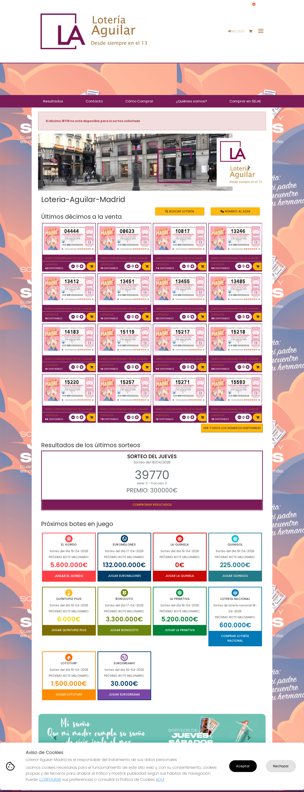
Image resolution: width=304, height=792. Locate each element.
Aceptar (243, 766)
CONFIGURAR (50, 779)
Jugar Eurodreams (124, 694)
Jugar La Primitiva (180, 630)
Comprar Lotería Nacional (235, 638)
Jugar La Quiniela (179, 576)
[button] (55, 167)
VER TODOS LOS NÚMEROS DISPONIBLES (232, 428)
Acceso (236, 31)
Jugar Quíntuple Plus (68, 630)
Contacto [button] (94, 101)
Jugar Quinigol (235, 576)
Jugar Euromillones (124, 576)
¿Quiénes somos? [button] (191, 101)
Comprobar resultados (152, 505)
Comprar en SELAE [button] (245, 101)
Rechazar (281, 766)
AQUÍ (160, 779)
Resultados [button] (53, 101)
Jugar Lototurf (69, 694)
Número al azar (235, 211)
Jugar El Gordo (68, 576)
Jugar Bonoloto (124, 630)
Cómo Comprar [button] (139, 101)
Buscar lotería (179, 211)
